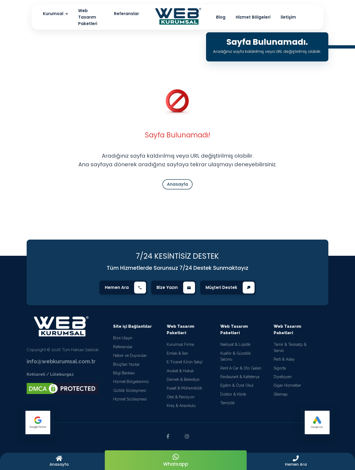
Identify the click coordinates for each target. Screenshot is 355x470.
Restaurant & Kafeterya (239, 377)
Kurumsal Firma (180, 344)
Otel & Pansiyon (180, 397)
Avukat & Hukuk (180, 371)
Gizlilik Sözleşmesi (129, 390)
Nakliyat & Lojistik (235, 344)
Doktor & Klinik (233, 394)
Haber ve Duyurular (130, 355)
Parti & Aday (284, 359)
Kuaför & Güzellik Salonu (235, 356)
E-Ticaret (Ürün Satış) (185, 362)
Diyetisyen (283, 377)
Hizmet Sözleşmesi (130, 399)
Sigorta (280, 368)
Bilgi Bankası (124, 373)
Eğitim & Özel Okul (236, 385)
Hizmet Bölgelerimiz (131, 381)
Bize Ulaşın (122, 338)
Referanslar (123, 347)
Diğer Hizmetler (287, 385)
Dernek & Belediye (183, 379)
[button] (296, 461)
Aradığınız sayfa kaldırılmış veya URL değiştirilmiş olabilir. (267, 51)
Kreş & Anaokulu (181, 405)
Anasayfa (177, 184)
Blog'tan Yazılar (126, 364)
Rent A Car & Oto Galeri (240, 368)
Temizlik (227, 403)
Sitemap (281, 394)
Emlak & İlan (177, 353)
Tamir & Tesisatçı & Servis (290, 347)
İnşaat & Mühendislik (184, 388)
